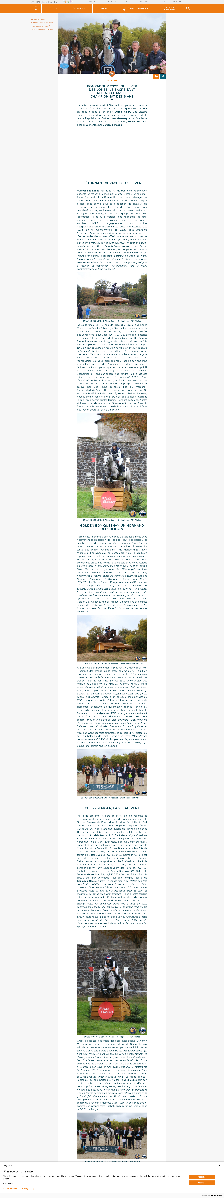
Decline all (202, 1183)
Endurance (178, 2)
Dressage (143, 2)
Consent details (10, 1188)
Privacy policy (28, 1188)
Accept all (202, 1177)
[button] (53, 8)
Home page (35, 19)
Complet (127, 2)
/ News (42, 19)
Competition (79, 8)
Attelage (160, 2)
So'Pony (93, 2)
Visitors (53, 8)
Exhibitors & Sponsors (169, 9)
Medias (104, 8)
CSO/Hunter (110, 2)
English (8, 1165)
